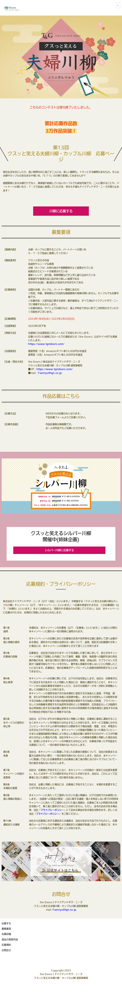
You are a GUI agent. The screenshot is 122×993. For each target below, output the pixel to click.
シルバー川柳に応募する (59, 550)
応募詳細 (6, 934)
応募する (6, 923)
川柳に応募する (61, 211)
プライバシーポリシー (52, 810)
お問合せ (6, 950)
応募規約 (6, 945)
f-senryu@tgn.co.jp (50, 373)
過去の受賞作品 (10, 939)
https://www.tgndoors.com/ (46, 344)
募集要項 (6, 929)
